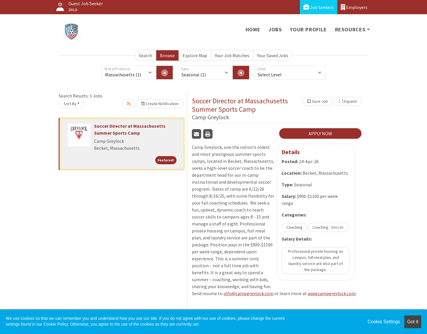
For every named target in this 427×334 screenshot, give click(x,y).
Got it (412, 321)
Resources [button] (350, 29)
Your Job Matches (232, 55)
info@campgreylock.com (248, 293)
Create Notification (160, 103)
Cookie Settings (383, 321)
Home (253, 29)
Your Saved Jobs (272, 55)
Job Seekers (318, 7)
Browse (167, 55)
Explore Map (195, 55)
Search (145, 55)
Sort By (70, 103)
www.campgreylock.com (332, 293)
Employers (354, 7)
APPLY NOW (320, 133)
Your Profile (308, 29)
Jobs (275, 29)
